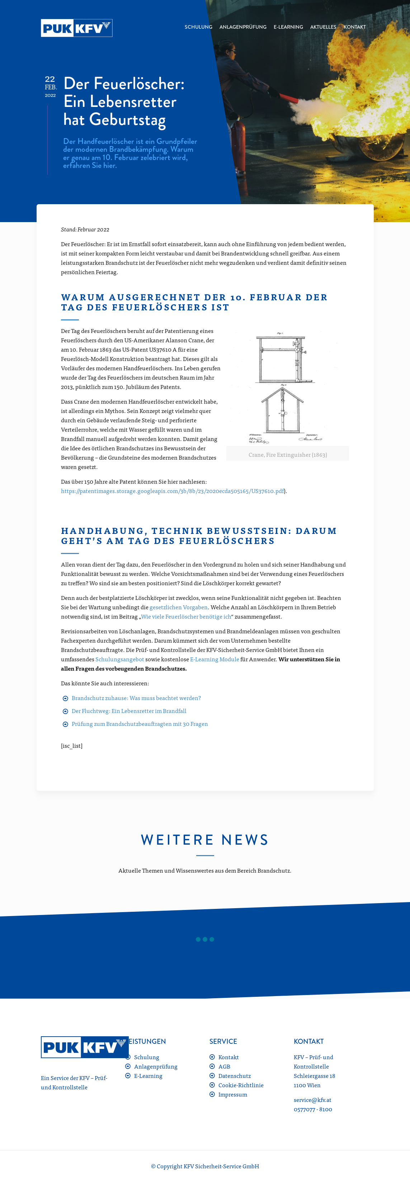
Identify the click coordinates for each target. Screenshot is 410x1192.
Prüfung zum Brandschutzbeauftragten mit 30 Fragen (140, 723)
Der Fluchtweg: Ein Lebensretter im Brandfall (129, 710)
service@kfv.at (312, 1099)
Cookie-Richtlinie (241, 1084)
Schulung (146, 1056)
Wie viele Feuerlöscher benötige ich (186, 616)
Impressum (232, 1094)
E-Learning (148, 1075)
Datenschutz (234, 1075)
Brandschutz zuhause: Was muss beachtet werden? (136, 697)
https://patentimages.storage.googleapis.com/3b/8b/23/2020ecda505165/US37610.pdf (172, 490)
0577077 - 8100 (313, 1108)
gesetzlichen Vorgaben (179, 606)
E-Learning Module (214, 658)
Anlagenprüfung (156, 1066)
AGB (224, 1066)
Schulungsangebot (119, 658)
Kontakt (228, 1056)
